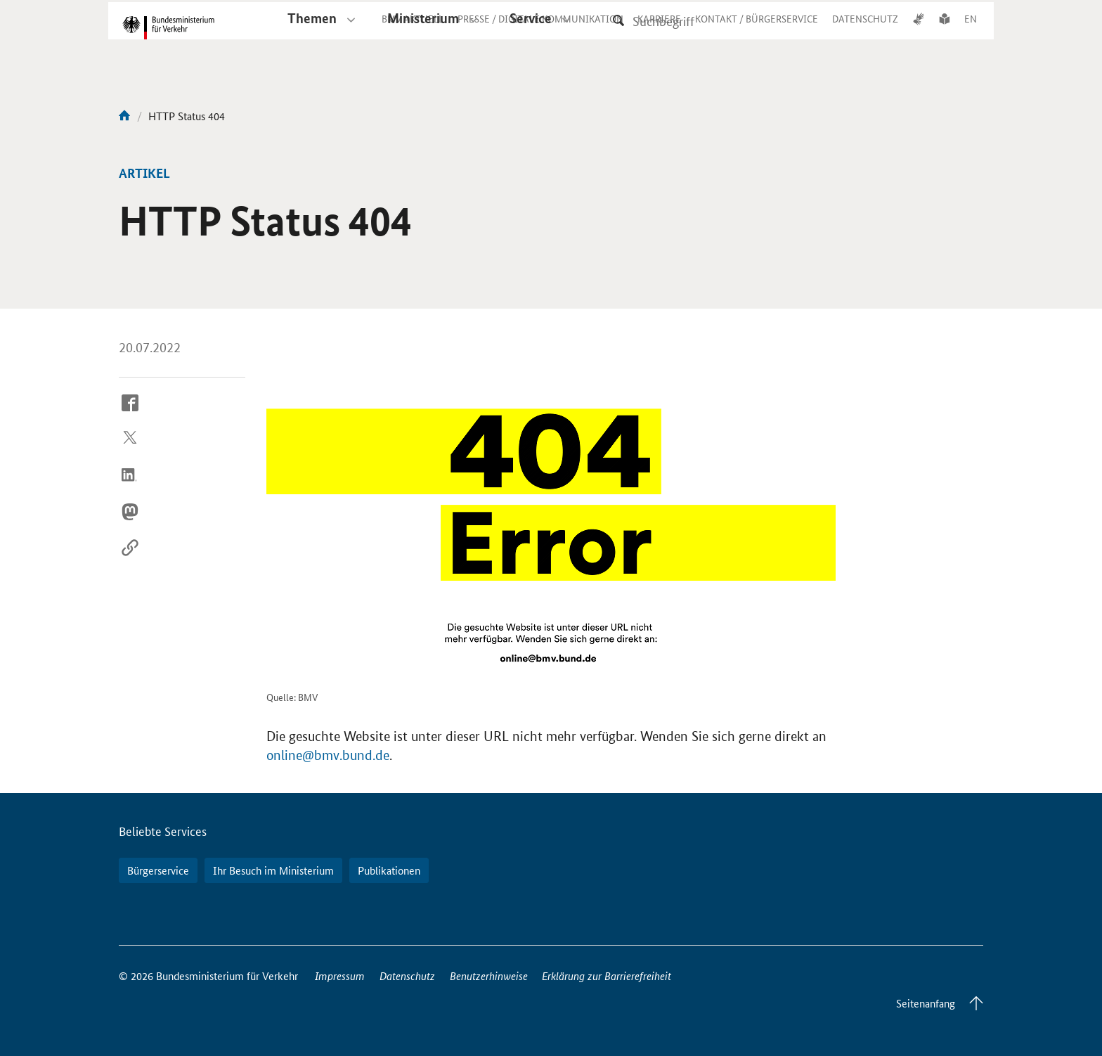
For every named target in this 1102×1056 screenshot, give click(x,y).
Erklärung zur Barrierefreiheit (606, 975)
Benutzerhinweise (489, 975)
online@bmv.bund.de (327, 755)
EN (970, 31)
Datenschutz (407, 975)
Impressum (340, 975)
